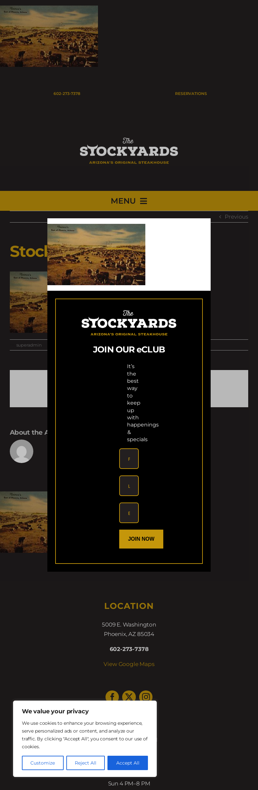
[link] (96, 228)
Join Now (141, 539)
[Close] (199, 229)
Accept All (127, 763)
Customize (42, 763)
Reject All (85, 763)
